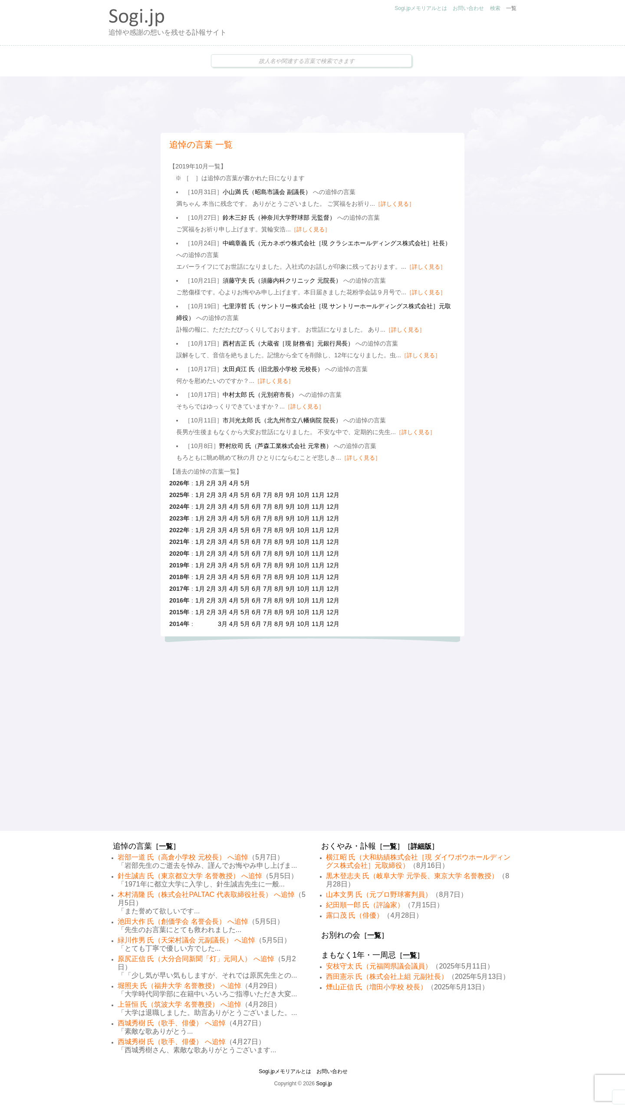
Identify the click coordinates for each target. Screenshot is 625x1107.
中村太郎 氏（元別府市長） (260, 394)
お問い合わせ (468, 8)
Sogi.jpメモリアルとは (421, 8)
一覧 (511, 8)
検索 (495, 8)
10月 (303, 494)
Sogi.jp (324, 1084)
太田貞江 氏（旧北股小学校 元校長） (273, 369)
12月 (332, 494)
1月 (200, 483)
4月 (234, 483)
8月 (279, 494)
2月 (211, 483)
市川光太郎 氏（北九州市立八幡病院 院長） (282, 420)
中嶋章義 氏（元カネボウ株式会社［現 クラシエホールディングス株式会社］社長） (337, 243)
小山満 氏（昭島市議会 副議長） (267, 191)
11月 (318, 494)
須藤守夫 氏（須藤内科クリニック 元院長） (282, 280)
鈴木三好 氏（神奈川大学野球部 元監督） (279, 217)
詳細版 (421, 846)
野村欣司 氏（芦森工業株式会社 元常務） (275, 445)
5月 (245, 483)
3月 (222, 483)
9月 (290, 494)
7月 (268, 494)
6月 (256, 494)
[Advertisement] (312, 104)
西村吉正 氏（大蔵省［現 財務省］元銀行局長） (288, 343)
